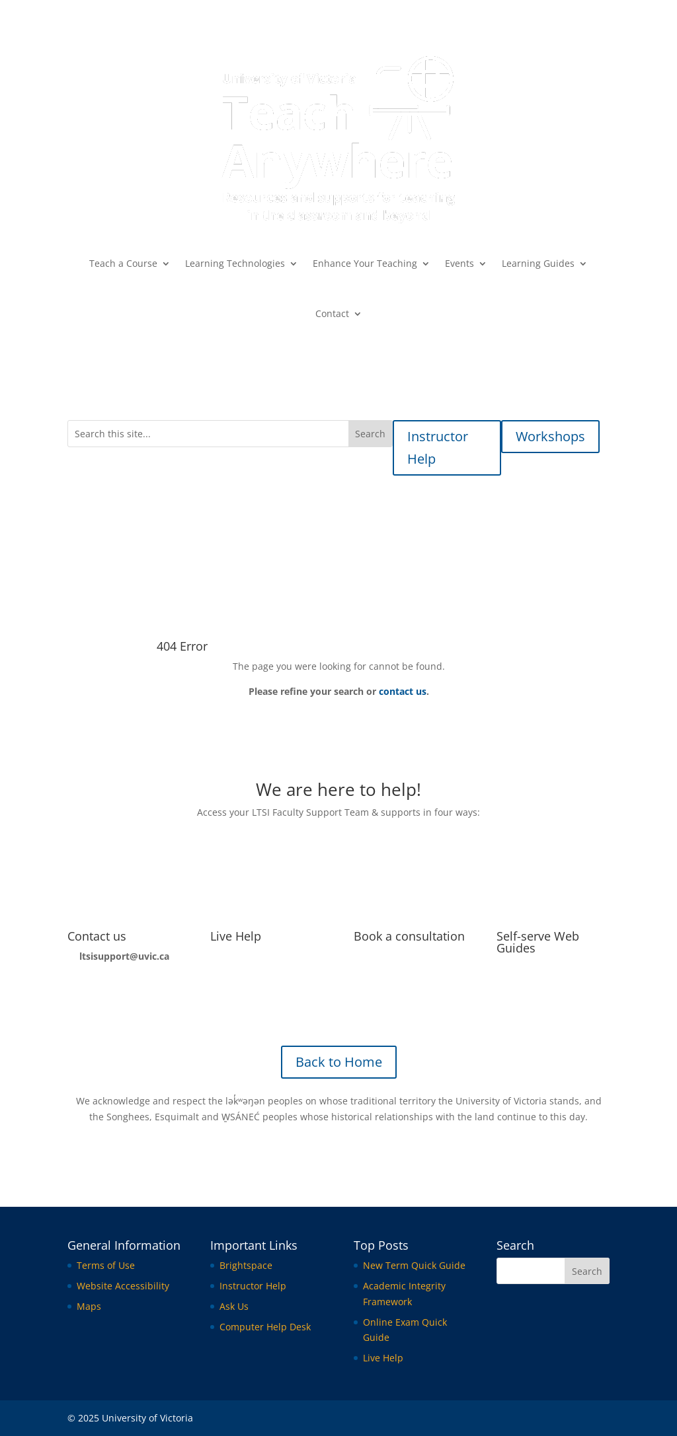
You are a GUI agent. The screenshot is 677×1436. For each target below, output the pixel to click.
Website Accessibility (123, 1285)
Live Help (235, 936)
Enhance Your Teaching (365, 263)
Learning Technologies (235, 263)
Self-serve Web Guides (538, 942)
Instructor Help (437, 447)
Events (459, 263)
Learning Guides (538, 263)
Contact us (96, 936)
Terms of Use (106, 1265)
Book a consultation (409, 936)
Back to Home (339, 1062)
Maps (89, 1306)
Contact (332, 313)
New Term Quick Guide (414, 1265)
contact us (402, 691)
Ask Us (234, 1306)
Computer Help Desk (265, 1326)
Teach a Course (123, 263)
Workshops (550, 436)
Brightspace (245, 1265)
